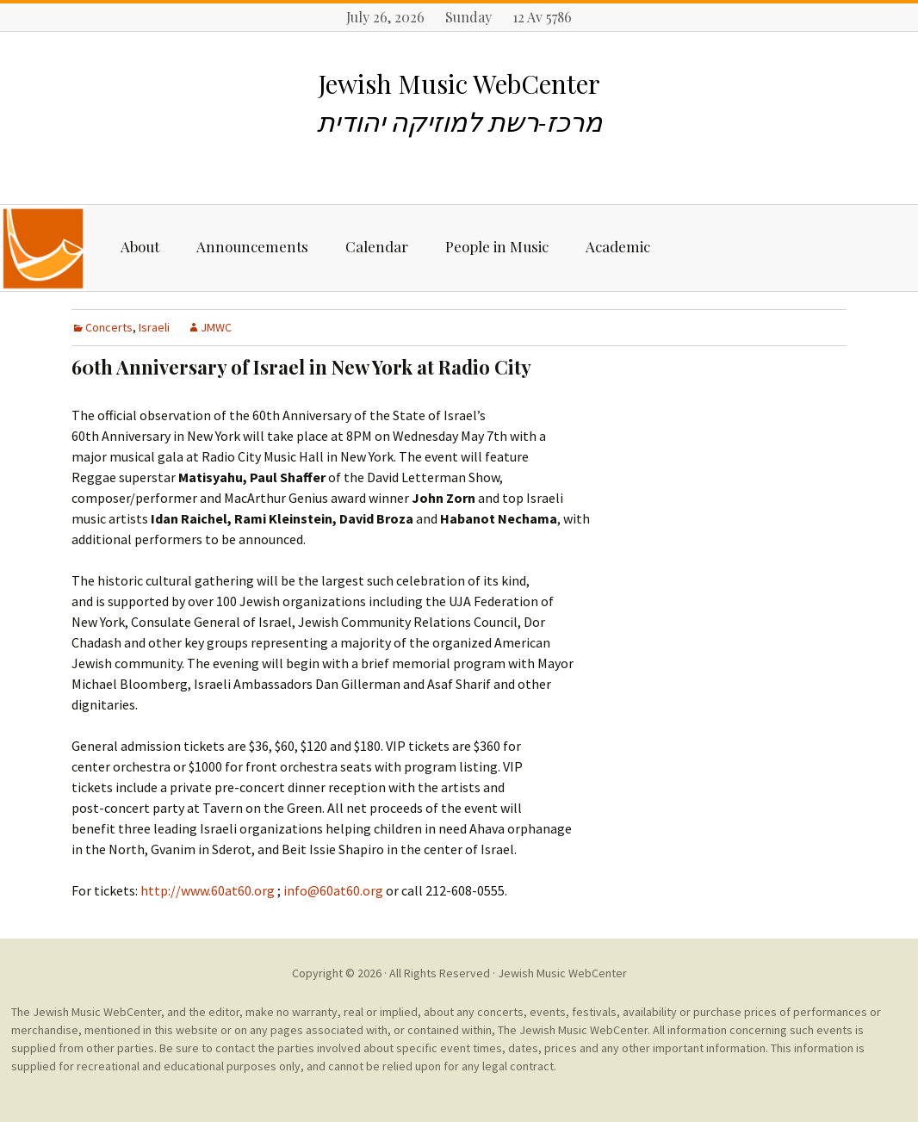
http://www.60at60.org (207, 890)
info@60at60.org (332, 890)
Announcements (252, 246)
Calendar (376, 246)
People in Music (497, 246)
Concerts (109, 327)
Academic (618, 246)
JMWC (216, 327)
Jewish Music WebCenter (562, 973)
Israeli (154, 327)
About (140, 246)
